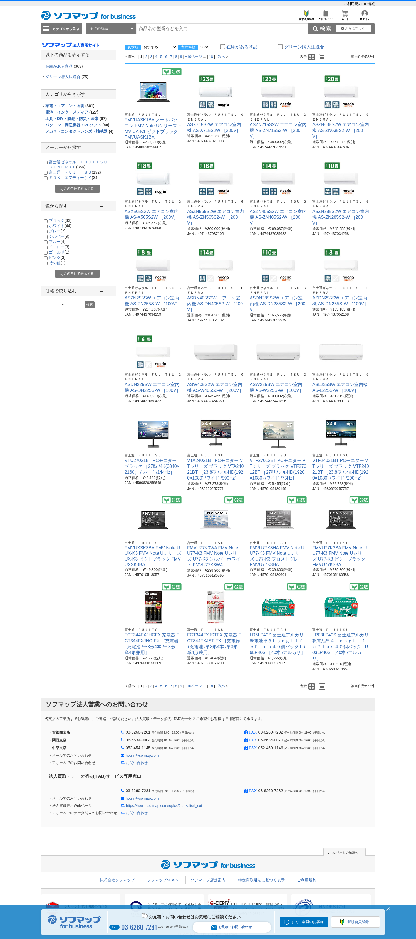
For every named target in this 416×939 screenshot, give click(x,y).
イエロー (59, 247)
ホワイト (60, 225)
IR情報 (369, 4)
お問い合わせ (137, 763)
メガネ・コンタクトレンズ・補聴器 (79, 131)
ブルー (57, 241)
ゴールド (59, 252)
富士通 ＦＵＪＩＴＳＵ (75, 172)
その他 (57, 262)
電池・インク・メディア (71, 112)
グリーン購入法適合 (66, 77)
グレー (57, 231)
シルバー (59, 236)
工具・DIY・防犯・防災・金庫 (76, 118)
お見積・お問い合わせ (231, 927)
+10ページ (193, 57)
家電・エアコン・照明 (70, 106)
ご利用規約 (353, 4)
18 (211, 57)
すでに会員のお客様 (307, 922)
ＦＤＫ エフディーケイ (74, 177)
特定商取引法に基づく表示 (261, 880)
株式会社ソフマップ (117, 880)
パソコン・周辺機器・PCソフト (77, 125)
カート (345, 18)
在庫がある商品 (64, 66)
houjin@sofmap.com (142, 755)
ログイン (365, 18)
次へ (221, 57)
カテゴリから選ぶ (65, 29)
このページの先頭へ (344, 852)
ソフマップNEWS (162, 880)
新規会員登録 (306, 18)
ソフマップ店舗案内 (208, 880)
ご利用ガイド (326, 18)
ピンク (57, 257)
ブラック (60, 220)
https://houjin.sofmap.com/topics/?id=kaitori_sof (164, 805)
